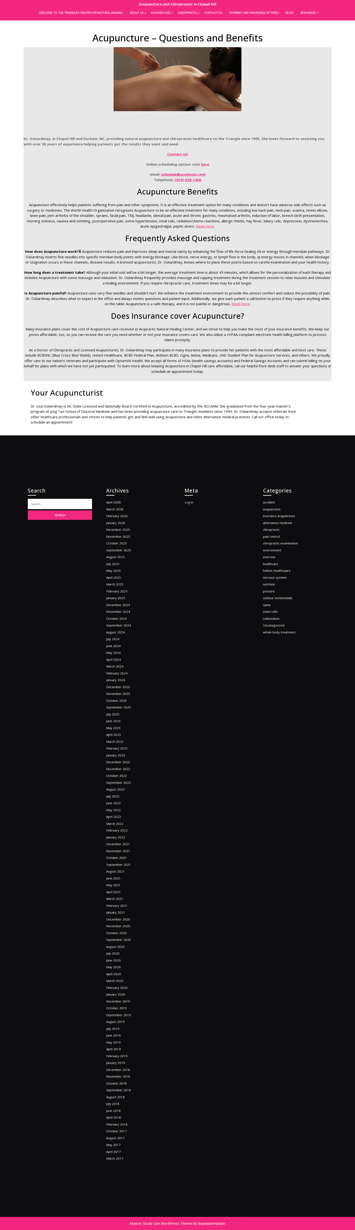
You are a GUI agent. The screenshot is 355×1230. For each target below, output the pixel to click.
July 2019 (119, 977)
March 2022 (120, 824)
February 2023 (122, 767)
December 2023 (123, 721)
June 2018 (119, 1038)
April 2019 (119, 992)
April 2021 (119, 874)
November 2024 (123, 665)
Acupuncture (161, 13)
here (205, 164)
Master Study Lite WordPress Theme (161, 1223)
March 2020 (120, 941)
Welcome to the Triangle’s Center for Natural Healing (81, 13)
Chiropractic (187, 13)
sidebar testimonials (282, 655)
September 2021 (123, 854)
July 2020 (119, 920)
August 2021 (121, 859)
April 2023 (119, 757)
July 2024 (119, 686)
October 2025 (122, 614)
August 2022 (121, 798)
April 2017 (119, 1069)
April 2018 (119, 1043)
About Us (137, 13)
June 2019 (119, 982)
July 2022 (119, 803)
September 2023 (123, 737)
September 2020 (123, 910)
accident (275, 584)
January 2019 (121, 1002)
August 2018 (121, 1028)
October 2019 (122, 961)
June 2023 (119, 747)
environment (278, 620)
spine (274, 660)
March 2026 (120, 589)
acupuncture (277, 589)
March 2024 (120, 706)
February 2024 (122, 711)
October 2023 (122, 732)
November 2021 (123, 844)
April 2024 (119, 701)
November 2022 (123, 783)
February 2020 (122, 946)
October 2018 (122, 1017)
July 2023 (119, 742)
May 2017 (119, 1063)
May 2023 (119, 752)
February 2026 (122, 594)
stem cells (276, 665)
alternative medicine (282, 599)
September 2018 (123, 1023)
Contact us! (177, 154)
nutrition (275, 645)
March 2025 (120, 645)
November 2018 (123, 1012)
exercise (275, 625)
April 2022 (119, 819)
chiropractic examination (284, 614)
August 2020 (121, 915)
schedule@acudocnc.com (183, 174)
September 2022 (123, 793)
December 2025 (123, 604)
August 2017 (121, 1058)
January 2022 (121, 834)
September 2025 (123, 620)
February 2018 (122, 1048)
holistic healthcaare (281, 635)
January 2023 (121, 773)
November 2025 (123, 609)
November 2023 (123, 727)
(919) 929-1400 (188, 179)
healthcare (276, 630)
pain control (277, 609)
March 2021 (120, 880)
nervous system (280, 640)
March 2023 (120, 762)
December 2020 (123, 895)
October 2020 (122, 905)
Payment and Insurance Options (254, 13)
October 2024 (122, 670)
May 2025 (119, 635)
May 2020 (119, 931)
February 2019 (122, 997)
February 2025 (122, 650)
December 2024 (123, 660)
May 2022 (119, 813)
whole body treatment (283, 681)
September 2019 (123, 966)
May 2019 (119, 987)
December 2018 (123, 1007)
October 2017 (122, 1053)
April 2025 (119, 640)
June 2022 (119, 808)
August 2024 (121, 681)
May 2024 (119, 696)
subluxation (277, 670)
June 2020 (119, 926)
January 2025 (121, 655)
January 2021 (121, 890)
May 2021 (119, 869)
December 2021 (123, 839)
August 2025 (121, 625)
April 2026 (119, 584)
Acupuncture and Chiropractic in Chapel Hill (177, 4)
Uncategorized (279, 676)
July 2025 (119, 630)
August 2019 (121, 972)
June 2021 (119, 864)
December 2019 (123, 956)
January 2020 (121, 951)
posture (275, 650)
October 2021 (122, 849)
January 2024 (121, 716)
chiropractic (277, 604)
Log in (196, 584)
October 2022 (122, 788)
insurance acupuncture (283, 594)
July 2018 (119, 1033)
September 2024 (123, 676)
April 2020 (119, 936)
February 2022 (122, 829)
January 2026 (121, 599)
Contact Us (213, 13)
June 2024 (119, 691)
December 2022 (123, 778)
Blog (289, 13)
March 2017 (120, 1074)
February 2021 (122, 885)
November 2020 (123, 900)
